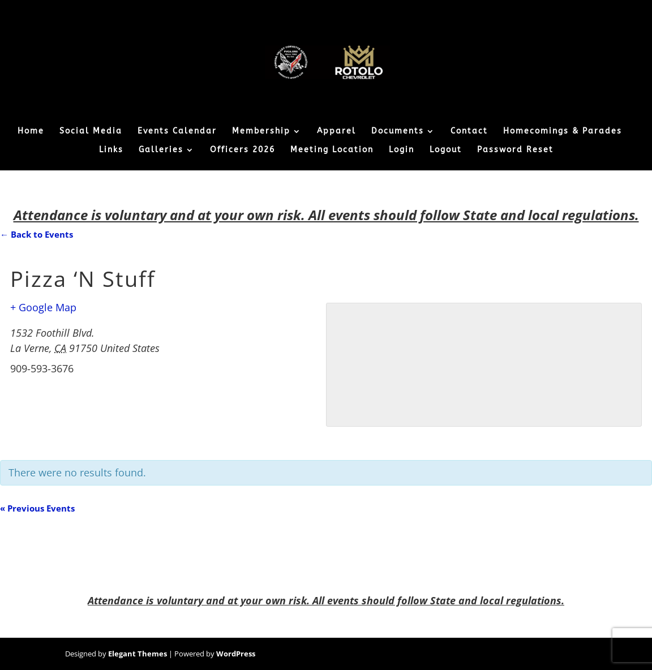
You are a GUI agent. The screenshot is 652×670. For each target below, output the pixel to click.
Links (111, 150)
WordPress (235, 653)
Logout (446, 150)
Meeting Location (332, 150)
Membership (261, 131)
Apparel (336, 131)
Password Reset (515, 150)
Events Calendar (177, 131)
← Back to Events (36, 234)
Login (401, 150)
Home (31, 131)
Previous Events (37, 508)
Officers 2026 (242, 150)
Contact (469, 131)
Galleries (161, 150)
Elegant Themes (137, 653)
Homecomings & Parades (562, 131)
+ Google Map (43, 307)
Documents (397, 131)
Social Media (90, 131)
